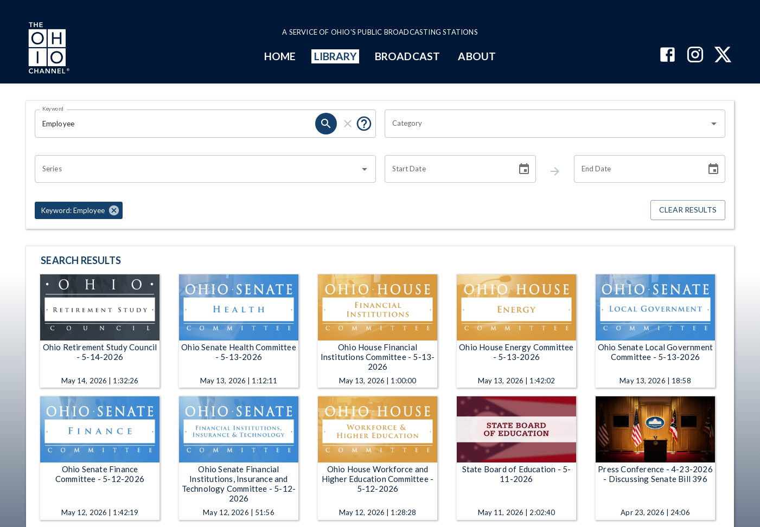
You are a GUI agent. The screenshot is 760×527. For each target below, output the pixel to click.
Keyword (53, 108)
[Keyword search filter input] (175, 124)
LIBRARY (335, 56)
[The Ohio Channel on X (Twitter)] (722, 55)
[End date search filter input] (636, 169)
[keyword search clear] (348, 123)
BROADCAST (407, 56)
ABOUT (476, 56)
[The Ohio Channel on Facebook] (667, 55)
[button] (79, 210)
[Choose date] (524, 169)
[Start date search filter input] (447, 169)
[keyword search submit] (326, 123)
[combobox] (547, 123)
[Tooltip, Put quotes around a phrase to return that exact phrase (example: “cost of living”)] (364, 123)
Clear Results (688, 210)
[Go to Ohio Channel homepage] (48, 49)
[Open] (713, 123)
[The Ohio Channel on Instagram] (695, 55)
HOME (280, 56)
